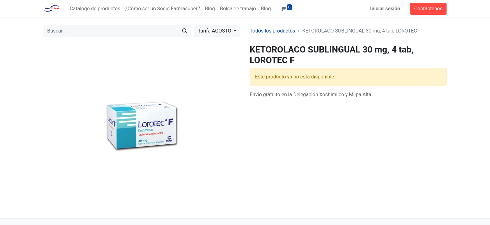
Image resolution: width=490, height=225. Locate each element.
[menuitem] (95, 8)
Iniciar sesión (385, 9)
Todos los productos (272, 31)
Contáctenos (428, 9)
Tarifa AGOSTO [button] (215, 31)
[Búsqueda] (184, 31)
